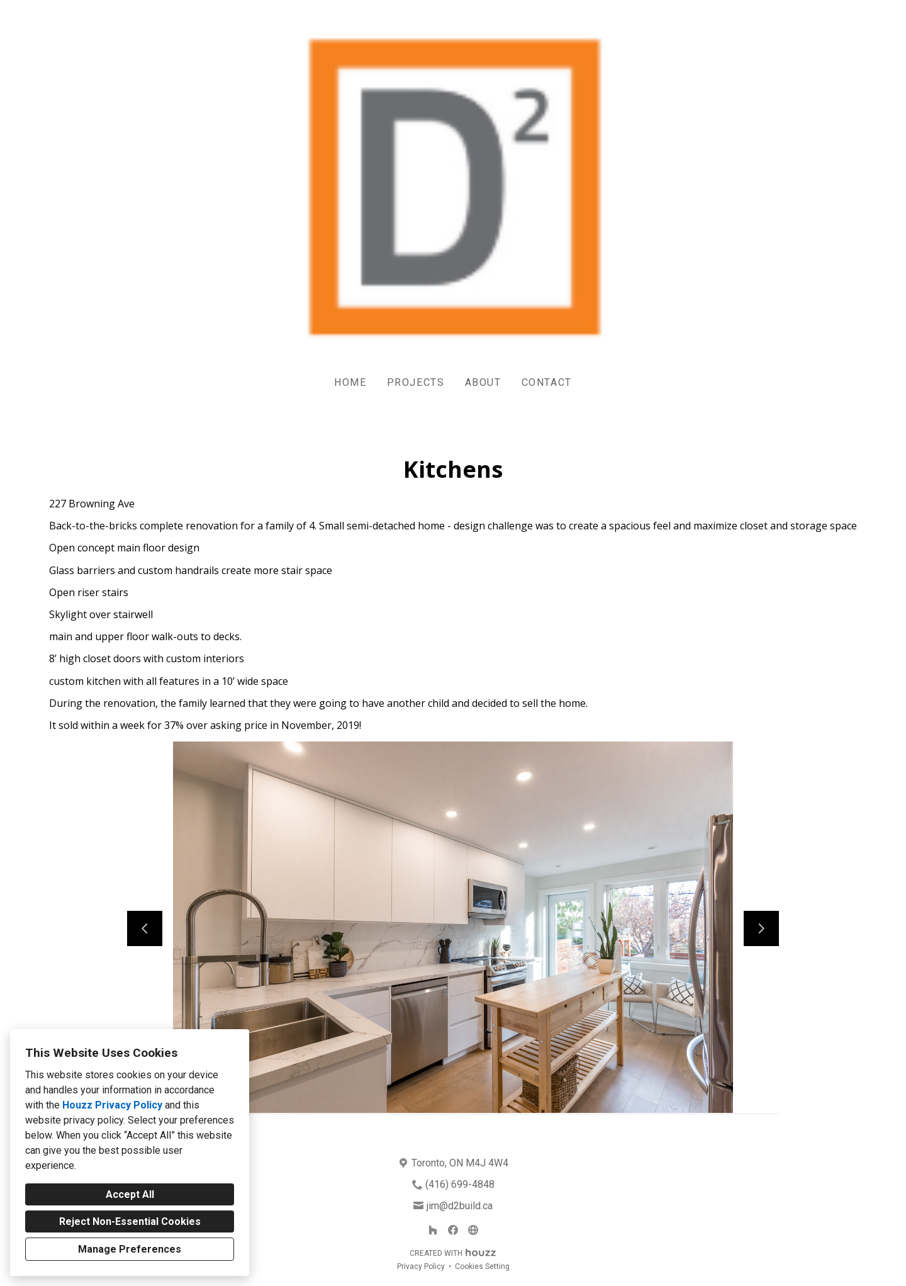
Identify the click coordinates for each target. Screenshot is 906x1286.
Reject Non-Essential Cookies (130, 1221)
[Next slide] (761, 928)
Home (350, 382)
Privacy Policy (421, 1266)
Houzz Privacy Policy (112, 1105)
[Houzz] (433, 1230)
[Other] (473, 1230)
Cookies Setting (482, 1266)
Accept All (130, 1194)
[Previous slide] (144, 928)
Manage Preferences (129, 1249)
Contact (547, 382)
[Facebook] (453, 1230)
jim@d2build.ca (460, 1206)
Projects (416, 382)
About (483, 382)
